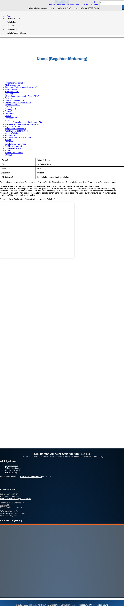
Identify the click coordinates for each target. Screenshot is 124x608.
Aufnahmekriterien (13, 468)
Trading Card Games (14, 153)
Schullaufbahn (13, 29)
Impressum (83, 605)
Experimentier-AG (12, 105)
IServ (78, 4)
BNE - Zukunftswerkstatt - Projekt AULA (22, 96)
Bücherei (94, 4)
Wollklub (8, 155)
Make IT (85, 4)
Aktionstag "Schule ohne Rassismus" (21, 87)
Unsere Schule (13, 18)
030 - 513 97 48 (64, 8)
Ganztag (10, 26)
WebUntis (51, 4)
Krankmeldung (11, 472)
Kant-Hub (70, 4)
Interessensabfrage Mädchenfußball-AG (22, 124)
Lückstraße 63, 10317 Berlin (86, 8)
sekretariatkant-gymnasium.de (41, 8)
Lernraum (61, 4)
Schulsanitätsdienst (13, 148)
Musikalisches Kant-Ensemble (18, 137)
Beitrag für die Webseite (31, 477)
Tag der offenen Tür (13, 470)
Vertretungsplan (11, 466)
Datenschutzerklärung (98, 605)
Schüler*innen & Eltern (16, 33)
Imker (7, 120)
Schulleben (11, 22)
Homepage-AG (11, 118)
